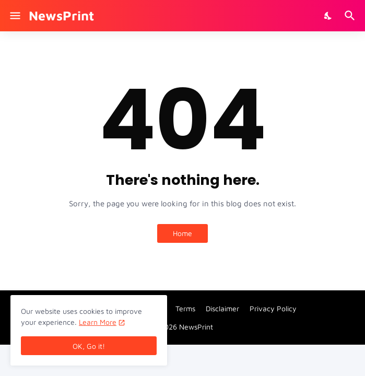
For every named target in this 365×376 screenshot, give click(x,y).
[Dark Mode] (328, 16)
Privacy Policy (273, 308)
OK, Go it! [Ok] (89, 346)
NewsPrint (61, 15)
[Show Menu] (14, 16)
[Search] (351, 16)
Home (182, 233)
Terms (185, 308)
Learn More (97, 322)
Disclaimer (222, 308)
